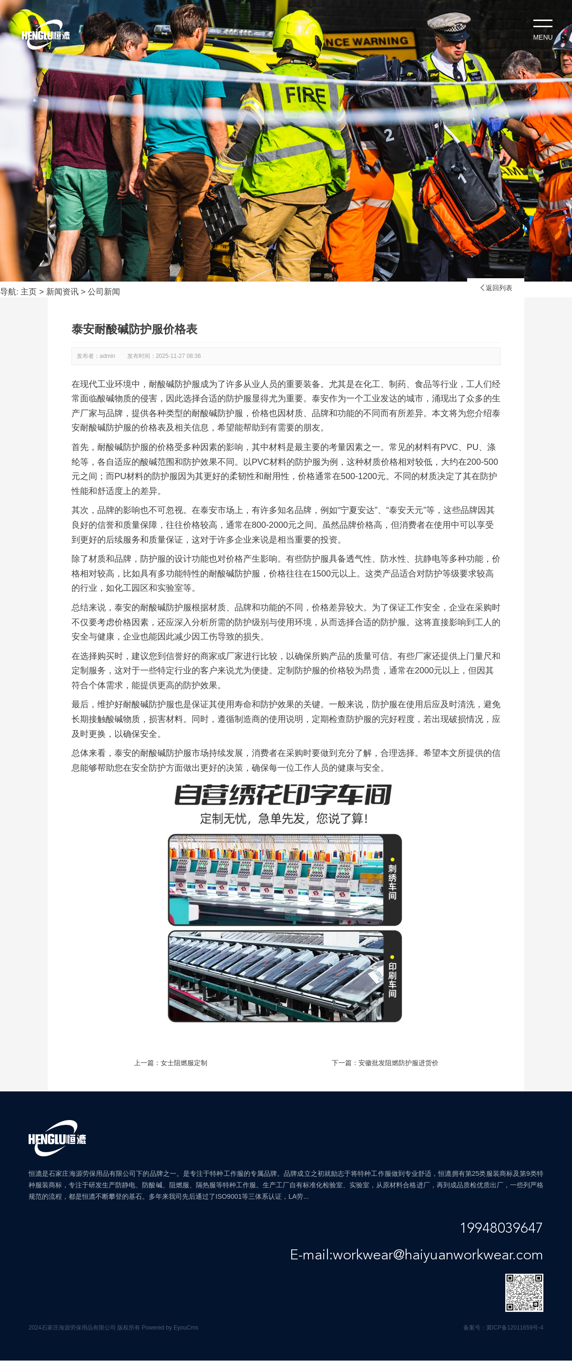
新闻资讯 (62, 291)
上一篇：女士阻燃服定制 (170, 1063)
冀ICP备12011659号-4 (514, 1327)
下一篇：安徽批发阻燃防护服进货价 (385, 1063)
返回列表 (495, 288)
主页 (28, 291)
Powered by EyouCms (169, 1327)
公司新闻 (104, 291)
